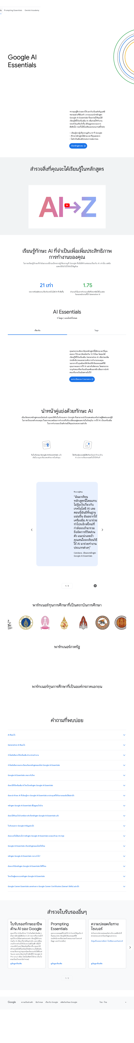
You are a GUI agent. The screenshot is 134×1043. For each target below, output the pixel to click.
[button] (67, 206)
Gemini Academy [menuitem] (125, 10)
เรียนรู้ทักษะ (57, 3)
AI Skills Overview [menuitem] (40, 10)
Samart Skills (69, 3)
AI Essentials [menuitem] (89, 10)
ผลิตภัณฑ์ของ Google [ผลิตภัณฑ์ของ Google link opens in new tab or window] (69, 1002)
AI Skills (81, 3)
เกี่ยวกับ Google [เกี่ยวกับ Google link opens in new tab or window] (51, 1002)
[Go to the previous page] (32, 530)
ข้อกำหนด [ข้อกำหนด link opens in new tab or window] (39, 1002)
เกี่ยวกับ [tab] (37, 330)
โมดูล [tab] (96, 330)
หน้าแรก (36, 3)
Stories (90, 3)
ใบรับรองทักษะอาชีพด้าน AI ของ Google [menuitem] (66, 10)
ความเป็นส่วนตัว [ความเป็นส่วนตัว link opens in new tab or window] (27, 1002)
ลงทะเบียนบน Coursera (82, 379)
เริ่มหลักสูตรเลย (78, 146)
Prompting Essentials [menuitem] (106, 10)
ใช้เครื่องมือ (46, 3)
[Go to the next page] (102, 530)
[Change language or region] (113, 1002)
